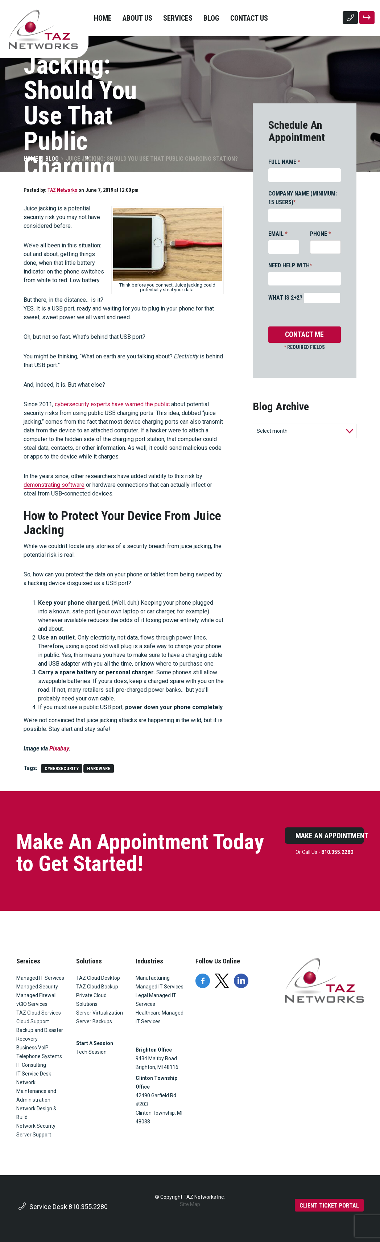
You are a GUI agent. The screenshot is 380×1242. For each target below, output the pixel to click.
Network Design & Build (36, 1113)
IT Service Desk (33, 1074)
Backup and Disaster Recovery (39, 1034)
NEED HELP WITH (290, 265)
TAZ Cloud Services (38, 1013)
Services (178, 18)
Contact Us (249, 18)
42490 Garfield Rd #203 (156, 1100)
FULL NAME (284, 162)
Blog (211, 18)
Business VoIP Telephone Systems (39, 1052)
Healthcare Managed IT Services (159, 1017)
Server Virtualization (99, 1013)
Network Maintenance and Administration (36, 1091)
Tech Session (91, 1052)
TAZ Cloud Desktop (98, 978)
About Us (137, 18)
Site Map (190, 1204)
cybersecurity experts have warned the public (112, 404)
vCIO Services (32, 1004)
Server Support (33, 1135)
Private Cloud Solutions (91, 999)
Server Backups (94, 1021)
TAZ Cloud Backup (97, 987)
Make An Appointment (330, 835)
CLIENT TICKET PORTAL (329, 1205)
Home (103, 18)
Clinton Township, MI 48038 (159, 1117)
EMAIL (278, 233)
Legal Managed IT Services (156, 999)
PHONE (320, 233)
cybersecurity (62, 768)
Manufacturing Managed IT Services (159, 982)
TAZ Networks (62, 190)
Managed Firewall (36, 995)
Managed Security (37, 987)
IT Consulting (31, 1065)
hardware (98, 768)
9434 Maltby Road (156, 1058)
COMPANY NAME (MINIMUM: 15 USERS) (302, 198)
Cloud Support (32, 1021)
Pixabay (59, 748)
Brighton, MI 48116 (157, 1067)
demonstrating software (54, 484)
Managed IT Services (40, 978)
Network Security (35, 1126)
